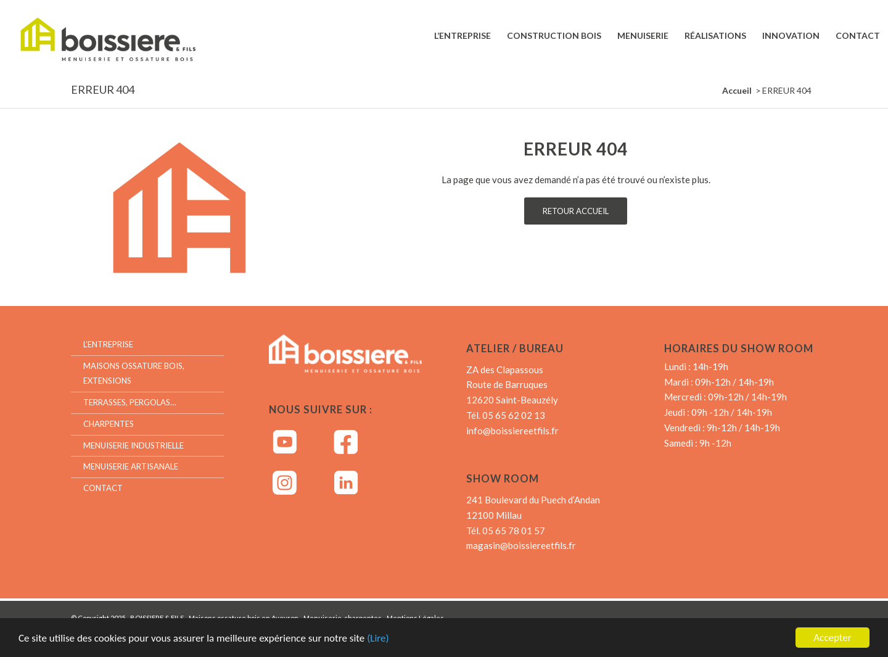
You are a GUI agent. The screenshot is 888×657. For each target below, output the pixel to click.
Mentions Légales (415, 618)
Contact (103, 488)
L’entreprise (108, 344)
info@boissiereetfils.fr (512, 430)
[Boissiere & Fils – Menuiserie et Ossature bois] (119, 36)
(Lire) (378, 640)
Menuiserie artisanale (130, 466)
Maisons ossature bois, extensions (133, 373)
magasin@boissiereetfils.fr (521, 545)
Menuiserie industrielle (133, 445)
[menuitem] (462, 36)
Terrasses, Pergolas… (129, 402)
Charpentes (108, 424)
